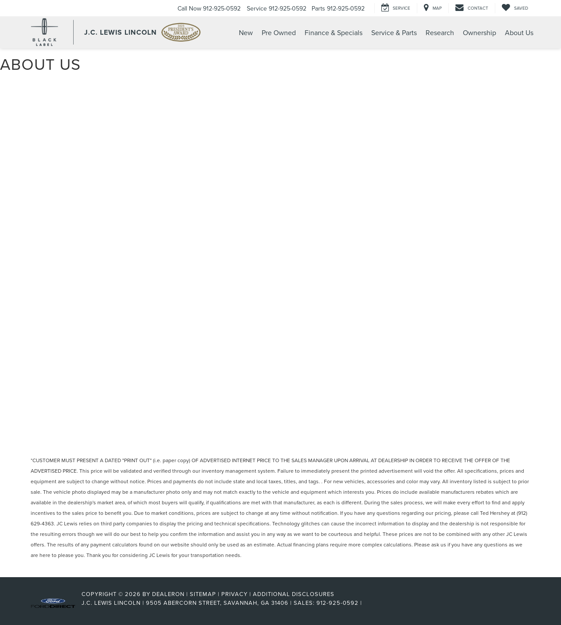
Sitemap (203, 594)
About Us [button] (519, 32)
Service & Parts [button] (394, 32)
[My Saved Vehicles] (515, 8)
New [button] (246, 32)
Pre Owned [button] (279, 32)
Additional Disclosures (293, 594)
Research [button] (440, 32)
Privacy (234, 594)
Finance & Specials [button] (333, 32)
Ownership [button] (479, 32)
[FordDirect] (53, 602)
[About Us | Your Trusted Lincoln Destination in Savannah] (280, 252)
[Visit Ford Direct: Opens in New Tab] (367, 603)
